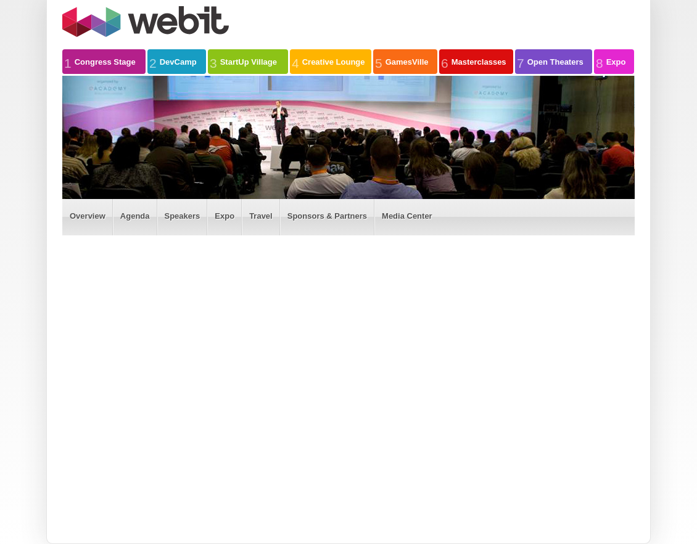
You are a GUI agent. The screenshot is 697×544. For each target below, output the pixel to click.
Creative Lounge (328, 61)
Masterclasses (473, 61)
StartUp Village (243, 61)
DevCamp (173, 61)
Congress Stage (100, 61)
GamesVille (402, 61)
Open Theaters (550, 61)
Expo (610, 61)
